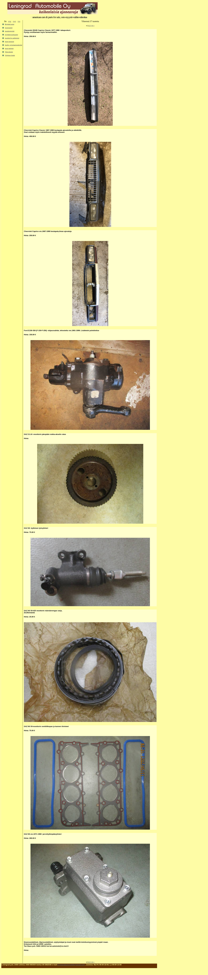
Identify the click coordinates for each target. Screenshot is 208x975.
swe (14, 21)
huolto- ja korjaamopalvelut (13, 45)
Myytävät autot (9, 24)
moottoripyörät (9, 31)
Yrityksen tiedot (10, 55)
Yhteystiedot (9, 52)
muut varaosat (9, 41)
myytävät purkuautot (11, 34)
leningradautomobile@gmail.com (71, 965)
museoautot (8, 28)
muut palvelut (9, 48)
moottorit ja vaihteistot (12, 38)
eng (9, 21)
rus (19, 21)
